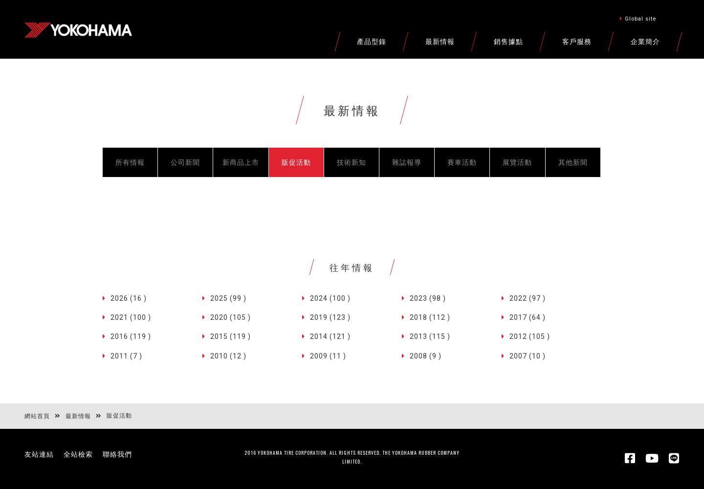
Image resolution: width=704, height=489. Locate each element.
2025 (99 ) (228, 298)
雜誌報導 (406, 162)
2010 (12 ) (228, 356)
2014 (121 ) (330, 336)
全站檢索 (78, 454)
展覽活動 (517, 162)
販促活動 (296, 162)
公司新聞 (185, 162)
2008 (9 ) (425, 356)
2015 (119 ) (230, 336)
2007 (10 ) (527, 356)
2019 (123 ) (330, 317)
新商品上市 (240, 162)
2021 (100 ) (130, 317)
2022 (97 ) (527, 298)
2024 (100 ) (330, 298)
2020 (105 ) (230, 317)
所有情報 (130, 162)
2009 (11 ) (328, 356)
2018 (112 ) (430, 317)
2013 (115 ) (430, 336)
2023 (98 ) (428, 298)
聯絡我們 (117, 454)
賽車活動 (462, 162)
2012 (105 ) (529, 336)
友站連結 (39, 454)
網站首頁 (37, 416)
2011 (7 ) (126, 356)
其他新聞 (573, 162)
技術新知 (351, 162)
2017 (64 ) (527, 317)
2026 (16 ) (128, 298)
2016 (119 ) (130, 336)
